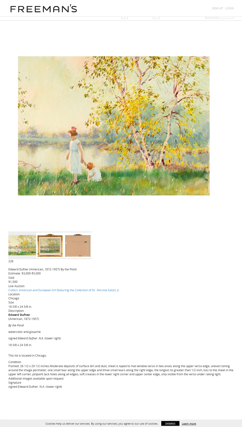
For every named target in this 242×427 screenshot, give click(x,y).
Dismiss (170, 423)
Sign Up (217, 8)
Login (229, 8)
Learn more (189, 423)
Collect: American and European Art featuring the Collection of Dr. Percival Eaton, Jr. (64, 290)
